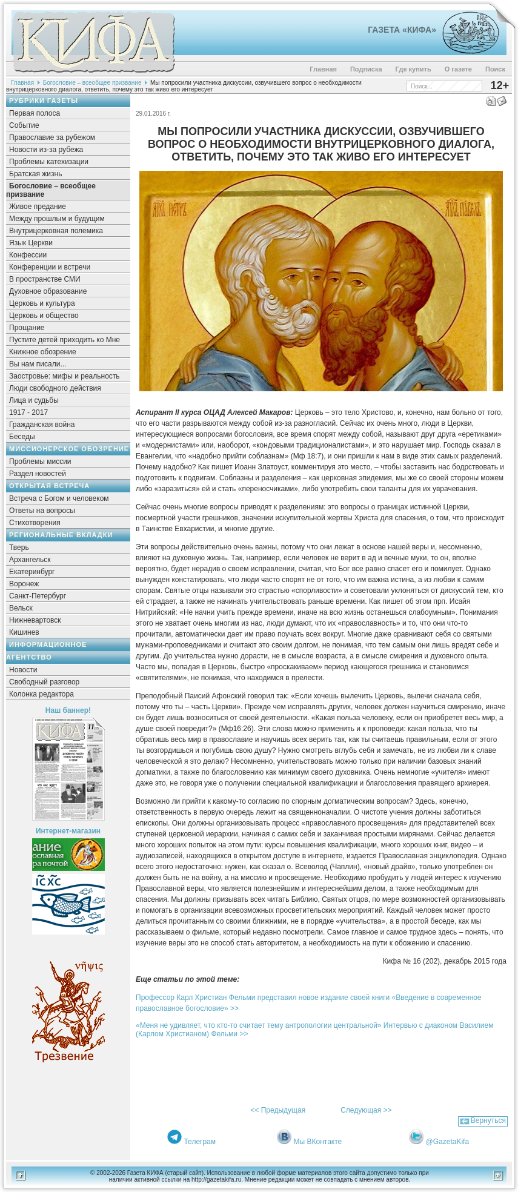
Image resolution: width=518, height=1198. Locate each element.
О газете (458, 69)
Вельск (21, 608)
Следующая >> (365, 1110)
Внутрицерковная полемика (56, 231)
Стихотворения (35, 522)
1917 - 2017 (28, 412)
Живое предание (37, 206)
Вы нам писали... (37, 364)
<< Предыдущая (277, 1110)
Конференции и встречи (49, 267)
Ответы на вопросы (42, 510)
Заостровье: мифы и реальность (64, 376)
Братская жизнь (35, 174)
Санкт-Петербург (37, 596)
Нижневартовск (35, 620)
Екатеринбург (32, 572)
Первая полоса (34, 113)
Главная (323, 69)
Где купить (413, 69)
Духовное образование (48, 291)
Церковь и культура (42, 303)
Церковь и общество (44, 315)
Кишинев (24, 632)
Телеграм (200, 1141)
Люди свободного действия (55, 388)
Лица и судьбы (34, 400)
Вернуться (488, 1120)
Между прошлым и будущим (57, 218)
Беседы (22, 436)
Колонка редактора (41, 694)
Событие (24, 125)
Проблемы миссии (40, 461)
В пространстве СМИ (45, 279)
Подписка (366, 69)
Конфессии (28, 255)
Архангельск (30, 559)
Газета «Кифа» (402, 30)
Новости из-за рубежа (46, 149)
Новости (23, 670)
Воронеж (24, 584)
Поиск (495, 69)
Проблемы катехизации (48, 161)
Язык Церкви (31, 243)
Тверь (19, 547)
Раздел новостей (37, 473)
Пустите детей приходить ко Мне (64, 340)
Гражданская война (42, 424)
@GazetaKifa (448, 1141)
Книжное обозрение (42, 352)
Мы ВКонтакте (318, 1141)
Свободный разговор (44, 682)
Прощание (27, 327)
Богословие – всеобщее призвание (92, 82)
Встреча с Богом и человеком (59, 498)
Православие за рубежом (52, 137)
